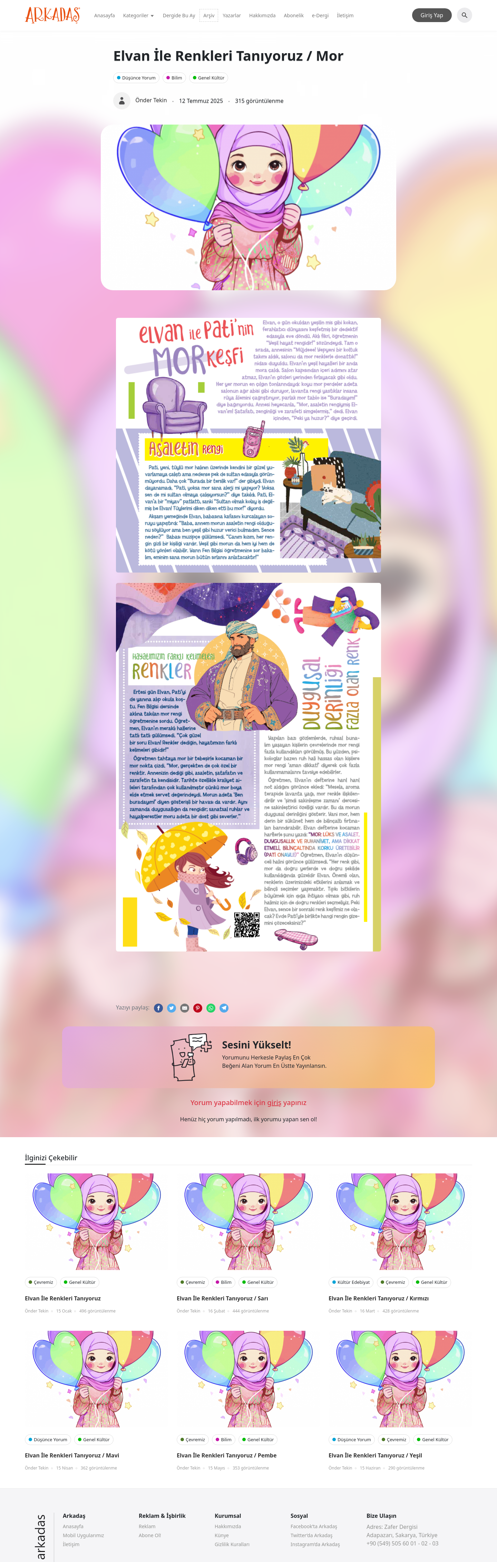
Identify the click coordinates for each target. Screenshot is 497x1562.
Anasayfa (104, 15)
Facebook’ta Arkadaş (314, 1526)
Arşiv (208, 15)
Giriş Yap (432, 15)
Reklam (147, 1526)
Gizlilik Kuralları (232, 1544)
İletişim (345, 15)
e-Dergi (320, 15)
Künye (222, 1535)
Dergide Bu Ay (179, 15)
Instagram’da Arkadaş (315, 1544)
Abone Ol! (150, 1535)
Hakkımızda (262, 15)
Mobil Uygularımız (83, 1535)
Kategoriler (139, 15)
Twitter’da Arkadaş (311, 1535)
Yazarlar (232, 15)
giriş (274, 1102)
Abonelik (294, 15)
